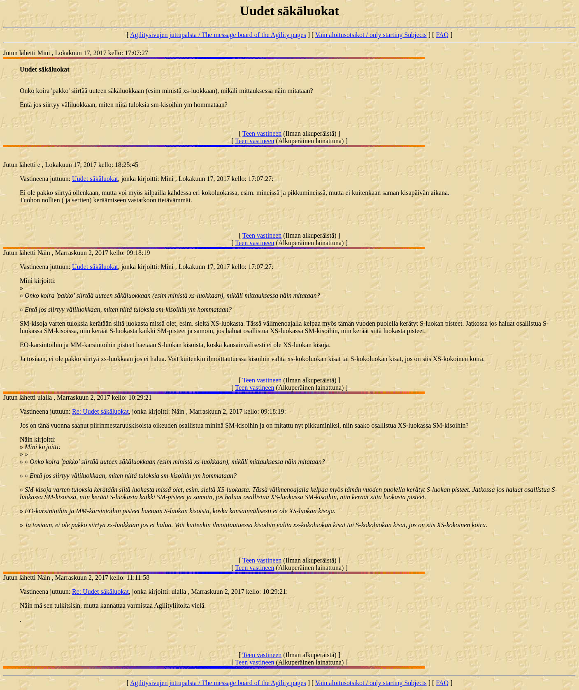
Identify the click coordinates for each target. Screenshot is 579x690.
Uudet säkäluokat (95, 178)
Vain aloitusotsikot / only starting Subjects (371, 34)
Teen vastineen (261, 133)
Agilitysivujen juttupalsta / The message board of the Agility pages (218, 34)
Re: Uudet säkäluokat (100, 411)
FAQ (442, 34)
